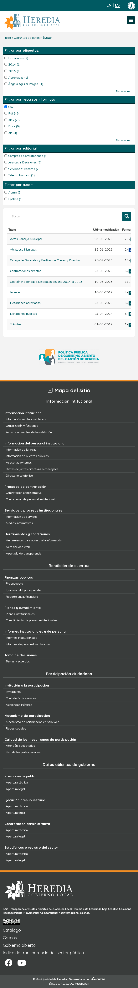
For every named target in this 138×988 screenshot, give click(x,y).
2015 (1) (14, 71)
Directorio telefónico (19, 476)
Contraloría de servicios (21, 698)
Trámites (16, 324)
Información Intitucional (23, 413)
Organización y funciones (22, 426)
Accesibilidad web (18, 547)
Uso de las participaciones (23, 752)
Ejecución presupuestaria (25, 800)
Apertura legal (15, 789)
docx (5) (14, 126)
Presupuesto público (21, 776)
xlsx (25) (14, 120)
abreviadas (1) (18, 78)
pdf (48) (14, 113)
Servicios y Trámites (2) (24, 169)
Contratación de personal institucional (30, 499)
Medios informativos (19, 523)
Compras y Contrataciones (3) (28, 156)
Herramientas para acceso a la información (34, 540)
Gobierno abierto (19, 945)
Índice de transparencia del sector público (43, 952)
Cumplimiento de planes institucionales (32, 620)
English (108, 5)
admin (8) (15, 192)
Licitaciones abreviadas (25, 303)
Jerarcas (15, 292)
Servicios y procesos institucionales (33, 510)
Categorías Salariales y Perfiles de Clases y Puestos (45, 260)
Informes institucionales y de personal (35, 631)
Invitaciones (13, 692)
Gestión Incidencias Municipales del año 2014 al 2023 (46, 282)
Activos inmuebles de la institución (29, 432)
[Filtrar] (126, 216)
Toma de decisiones (21, 655)
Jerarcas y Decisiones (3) (24, 162)
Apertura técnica (17, 782)
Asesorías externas (19, 462)
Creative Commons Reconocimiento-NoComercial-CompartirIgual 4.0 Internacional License (67, 911)
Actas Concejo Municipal (26, 239)
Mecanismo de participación (27, 716)
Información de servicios (22, 517)
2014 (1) (14, 64)
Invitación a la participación (27, 685)
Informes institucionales (21, 638)
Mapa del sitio (69, 390)
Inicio (7, 38)
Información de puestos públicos (27, 456)
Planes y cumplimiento (23, 608)
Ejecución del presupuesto (23, 590)
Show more (123, 91)
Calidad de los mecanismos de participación (40, 739)
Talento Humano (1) (21, 175)
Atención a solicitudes (20, 746)
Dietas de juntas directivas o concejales (32, 469)
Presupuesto (14, 584)
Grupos (10, 937)
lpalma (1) (15, 199)
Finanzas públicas (19, 577)
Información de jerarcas (21, 450)
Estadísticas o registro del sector (31, 847)
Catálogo (12, 930)
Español (117, 5)
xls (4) (12, 133)
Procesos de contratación (25, 487)
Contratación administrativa (24, 493)
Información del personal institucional (35, 443)
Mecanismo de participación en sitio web (32, 722)
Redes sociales (16, 728)
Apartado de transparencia (23, 553)
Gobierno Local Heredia (67, 909)
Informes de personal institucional (28, 644)
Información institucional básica (26, 419)
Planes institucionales (20, 614)
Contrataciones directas (25, 271)
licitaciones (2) (18, 58)
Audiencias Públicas (19, 705)
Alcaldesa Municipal (23, 249)
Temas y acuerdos (18, 661)
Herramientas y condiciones (27, 534)
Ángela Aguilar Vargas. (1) (25, 84)
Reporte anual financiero (22, 597)
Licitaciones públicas (23, 314)
